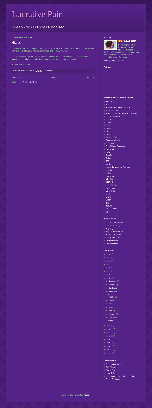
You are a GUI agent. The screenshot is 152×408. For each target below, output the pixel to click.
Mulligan (109, 173)
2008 (109, 346)
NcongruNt (110, 176)
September (113, 291)
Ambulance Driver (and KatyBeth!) (119, 107)
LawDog (109, 164)
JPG (107, 161)
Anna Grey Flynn (112, 110)
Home (53, 78)
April (111, 311)
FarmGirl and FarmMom (115, 146)
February (112, 314)
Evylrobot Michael (113, 140)
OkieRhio (109, 179)
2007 (109, 350)
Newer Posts (17, 78)
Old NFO (109, 182)
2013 (109, 329)
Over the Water (112, 243)
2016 (109, 275)
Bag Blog (109, 229)
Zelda (108, 212)
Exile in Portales (112, 240)
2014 (109, 326)
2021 (109, 258)
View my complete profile (113, 61)
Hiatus (16, 42)
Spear (108, 200)
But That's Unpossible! (114, 235)
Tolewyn (109, 206)
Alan (107, 104)
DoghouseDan (111, 137)
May (110, 307)
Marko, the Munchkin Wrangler (118, 167)
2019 (109, 264)
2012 (109, 332)
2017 (109, 271)
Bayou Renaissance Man (115, 231)
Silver (108, 194)
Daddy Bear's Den (113, 237)
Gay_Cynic (110, 149)
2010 (109, 339)
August (112, 297)
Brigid (108, 125)
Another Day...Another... (115, 223)
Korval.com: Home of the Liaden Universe (122, 376)
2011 (109, 336)
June (111, 304)
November (113, 285)
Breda (108, 122)
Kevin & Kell (110, 373)
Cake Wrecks (111, 367)
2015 (109, 278)
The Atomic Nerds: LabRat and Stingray (121, 113)
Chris (108, 131)
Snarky (108, 197)
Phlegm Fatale (111, 185)
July (110, 300)
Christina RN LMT (128, 41)
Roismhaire (110, 188)
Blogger (86, 395)
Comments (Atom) (29, 82)
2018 (109, 268)
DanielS (109, 134)
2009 (109, 343)
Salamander (110, 191)
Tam (107, 203)
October (112, 288)
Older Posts (89, 78)
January (112, 318)
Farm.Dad (110, 143)
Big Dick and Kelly (113, 116)
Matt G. (109, 170)
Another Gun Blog (113, 226)
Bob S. (108, 119)
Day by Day (110, 370)
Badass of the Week (114, 364)
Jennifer (109, 155)
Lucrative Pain (37, 14)
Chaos (108, 128)
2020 (109, 261)
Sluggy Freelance (113, 379)
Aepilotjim (110, 101)
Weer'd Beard (111, 209)
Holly (108, 152)
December (113, 281)
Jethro (108, 158)
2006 (109, 353)
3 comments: (48, 71)
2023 (109, 254)
